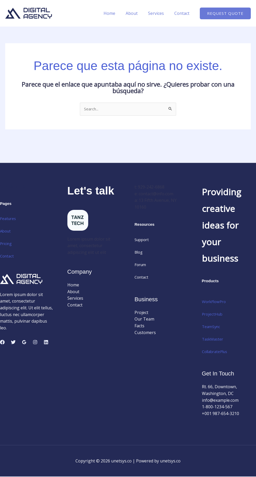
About (137, 13)
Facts (139, 326)
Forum (141, 265)
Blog (139, 252)
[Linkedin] (46, 342)
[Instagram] (35, 342)
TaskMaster (214, 339)
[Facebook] (2, 342)
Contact (182, 13)
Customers (145, 333)
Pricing (7, 244)
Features (8, 219)
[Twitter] (13, 342)
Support (143, 240)
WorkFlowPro (215, 302)
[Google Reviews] (24, 342)
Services (159, 13)
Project (141, 313)
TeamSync (212, 327)
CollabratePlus (216, 352)
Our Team (144, 319)
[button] (225, 13)
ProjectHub (213, 314)
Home (117, 13)
